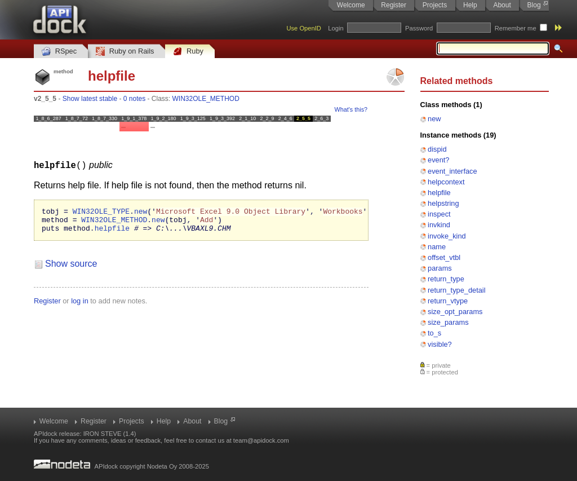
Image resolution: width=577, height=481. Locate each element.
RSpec (59, 51)
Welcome (351, 5)
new (434, 118)
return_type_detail (456, 290)
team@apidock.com (261, 440)
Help (470, 5)
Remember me (515, 28)
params (440, 268)
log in (79, 305)
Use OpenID (303, 28)
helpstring (443, 203)
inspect (439, 214)
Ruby (188, 51)
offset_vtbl (444, 257)
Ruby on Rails (125, 51)
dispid (437, 149)
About (502, 5)
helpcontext (446, 182)
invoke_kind (447, 236)
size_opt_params (455, 311)
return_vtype (448, 301)
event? (438, 160)
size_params (448, 322)
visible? (440, 344)
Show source (71, 268)
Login (335, 28)
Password (419, 28)
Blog (534, 5)
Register (393, 5)
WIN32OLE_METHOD (205, 99)
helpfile (439, 192)
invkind (439, 224)
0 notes (134, 99)
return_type (446, 279)
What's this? (351, 109)
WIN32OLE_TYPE (101, 212)
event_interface (452, 171)
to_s (434, 333)
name (437, 246)
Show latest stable (90, 99)
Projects (435, 5)
